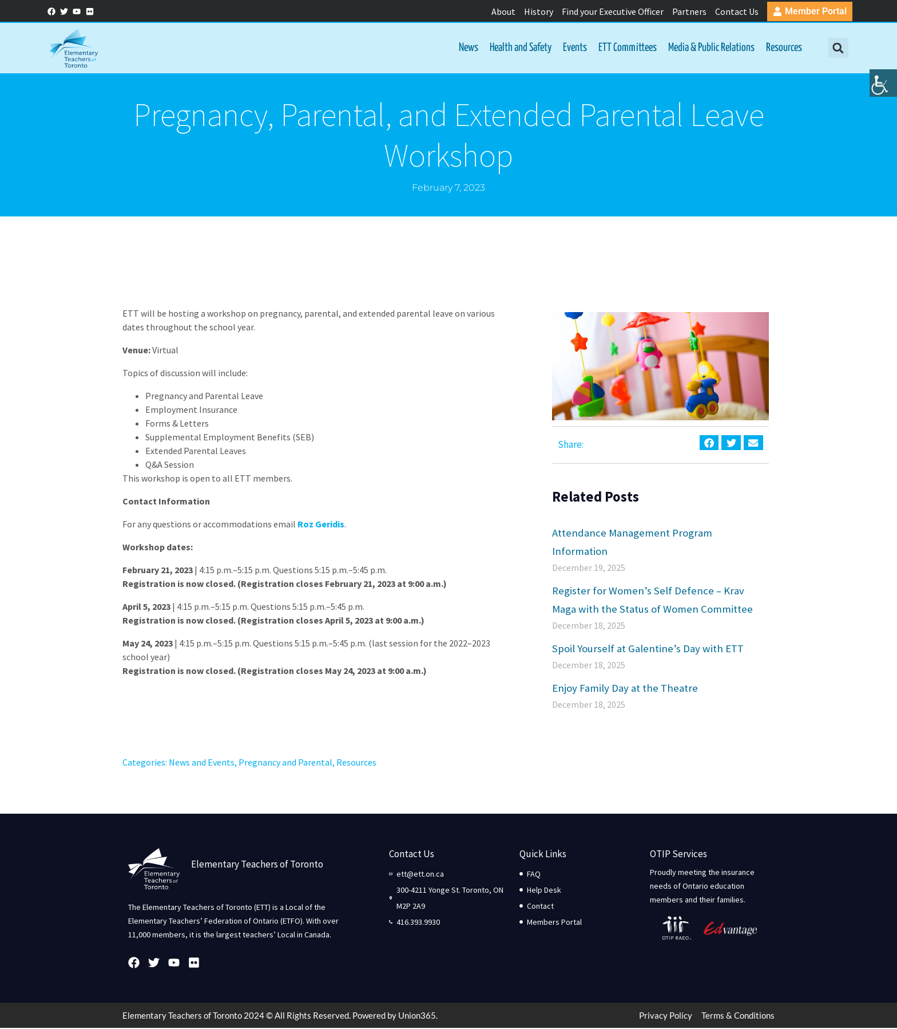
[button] (837, 49)
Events (574, 48)
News (467, 48)
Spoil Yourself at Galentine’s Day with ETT (648, 649)
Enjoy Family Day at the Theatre (625, 689)
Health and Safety (519, 48)
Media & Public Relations (710, 48)
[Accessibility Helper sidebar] (883, 88)
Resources (783, 48)
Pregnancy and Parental (285, 763)
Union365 (417, 1016)
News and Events (202, 763)
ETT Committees (626, 48)
